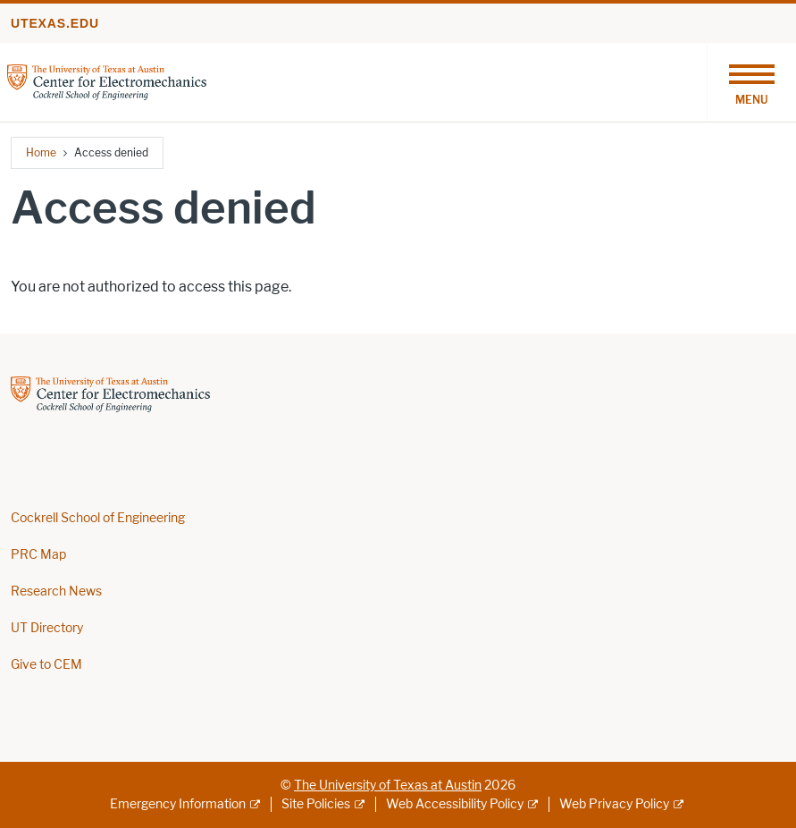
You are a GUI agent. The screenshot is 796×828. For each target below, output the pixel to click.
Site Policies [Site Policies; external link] (315, 804)
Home (41, 152)
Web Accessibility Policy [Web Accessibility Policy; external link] (455, 804)
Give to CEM (46, 664)
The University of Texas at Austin (388, 785)
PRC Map (38, 554)
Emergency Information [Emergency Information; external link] (178, 804)
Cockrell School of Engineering (98, 518)
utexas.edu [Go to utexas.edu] (55, 23)
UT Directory (47, 628)
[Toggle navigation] (751, 82)
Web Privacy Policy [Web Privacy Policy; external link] (614, 804)
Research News (56, 591)
